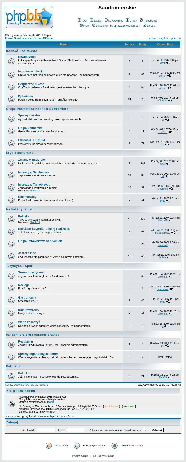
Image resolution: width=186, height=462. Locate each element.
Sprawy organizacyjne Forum (38, 354)
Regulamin (25, 341)
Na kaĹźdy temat (19, 209)
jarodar (162, 88)
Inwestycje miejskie (31, 71)
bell (163, 176)
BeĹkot (13, 366)
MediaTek (35, 190)
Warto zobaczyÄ (30, 322)
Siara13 (162, 377)
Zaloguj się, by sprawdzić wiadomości (116, 25)
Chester (162, 100)
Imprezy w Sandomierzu (34, 172)
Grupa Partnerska (30, 128)
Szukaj (96, 20)
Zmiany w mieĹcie (31, 159)
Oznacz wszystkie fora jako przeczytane (26, 384)
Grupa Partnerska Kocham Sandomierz (37, 109)
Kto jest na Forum (20, 391)
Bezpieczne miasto (31, 84)
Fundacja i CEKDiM (31, 140)
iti (162, 326)
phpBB (86, 456)
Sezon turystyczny (31, 272)
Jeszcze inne (27, 253)
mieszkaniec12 (162, 232)
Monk (162, 63)
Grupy (131, 20)
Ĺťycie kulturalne (20, 153)
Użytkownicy (114, 20)
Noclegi (23, 285)
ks (162, 120)
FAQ (82, 20)
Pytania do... (26, 96)
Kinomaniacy (27, 197)
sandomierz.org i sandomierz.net (32, 334)
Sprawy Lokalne (29, 115)
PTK (162, 201)
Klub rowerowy (28, 310)
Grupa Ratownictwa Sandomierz (40, 241)
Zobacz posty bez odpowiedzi (165, 38)
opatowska (162, 289)
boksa (162, 257)
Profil (84, 25)
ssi (162, 345)
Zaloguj (149, 25)
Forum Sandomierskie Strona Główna (29, 38)
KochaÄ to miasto (21, 51)
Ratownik (163, 245)
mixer (162, 164)
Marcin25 (35, 222)
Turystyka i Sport (20, 266)
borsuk (162, 75)
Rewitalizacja (27, 57)
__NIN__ (162, 132)
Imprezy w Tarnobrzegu (34, 184)
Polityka (23, 216)
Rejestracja (148, 20)
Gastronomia (27, 297)
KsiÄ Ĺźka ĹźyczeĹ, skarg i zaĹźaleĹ (45, 229)
